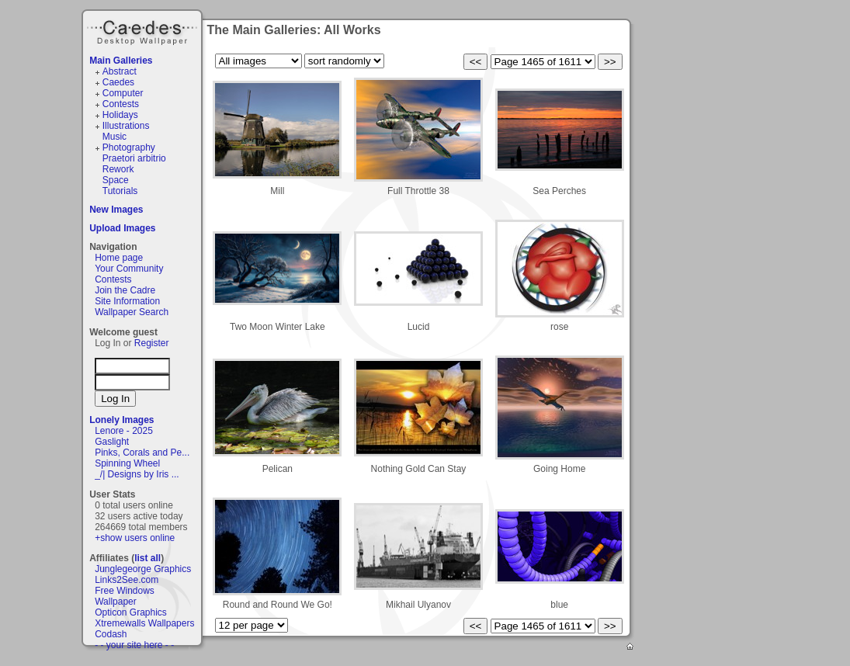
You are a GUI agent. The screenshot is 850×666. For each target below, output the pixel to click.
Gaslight (112, 441)
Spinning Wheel (127, 463)
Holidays (120, 114)
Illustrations (126, 125)
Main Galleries (120, 60)
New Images (116, 209)
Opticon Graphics (131, 612)
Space (115, 180)
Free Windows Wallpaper (124, 596)
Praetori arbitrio (134, 158)
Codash (111, 634)
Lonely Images (121, 420)
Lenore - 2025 (124, 430)
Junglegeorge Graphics (143, 569)
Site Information (127, 301)
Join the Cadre (125, 290)
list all (147, 558)
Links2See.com (126, 579)
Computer (123, 93)
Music (114, 136)
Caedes (143, 30)
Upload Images (122, 228)
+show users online (135, 537)
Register (151, 343)
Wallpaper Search (131, 312)
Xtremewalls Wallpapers (144, 623)
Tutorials (120, 191)
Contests (120, 104)
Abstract (119, 71)
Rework (118, 169)
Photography (128, 147)
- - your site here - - (134, 645)
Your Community (129, 268)
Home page (119, 257)
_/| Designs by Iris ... (137, 474)
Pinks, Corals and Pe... (142, 452)
